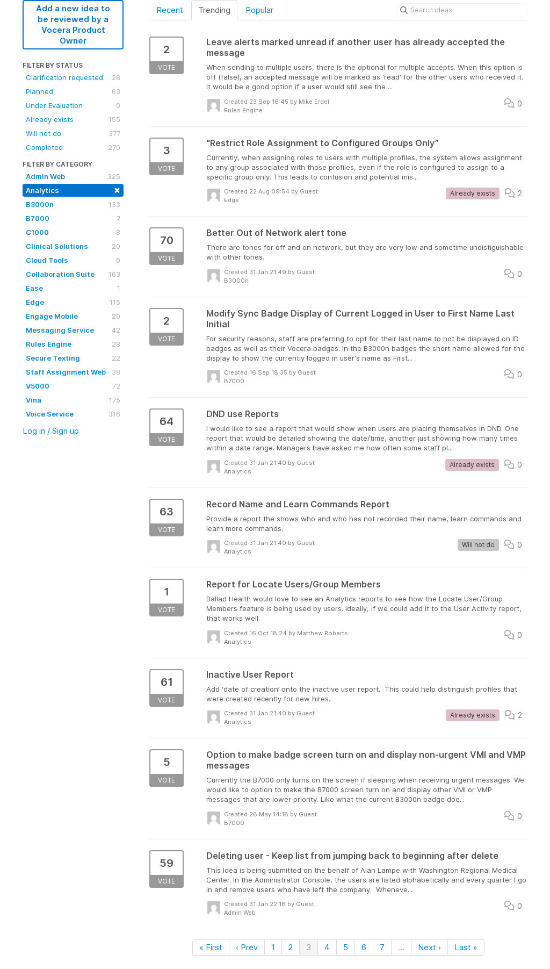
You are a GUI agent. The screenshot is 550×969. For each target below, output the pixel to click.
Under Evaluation (73, 105)
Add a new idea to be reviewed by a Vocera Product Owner (73, 24)
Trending (214, 10)
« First (210, 947)
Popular (259, 10)
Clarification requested (73, 77)
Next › (429, 947)
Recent (169, 10)
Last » (465, 947)
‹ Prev (247, 947)
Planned (73, 91)
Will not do (73, 133)
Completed (73, 147)
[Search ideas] (461, 10)
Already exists (73, 119)
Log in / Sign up (51, 431)
